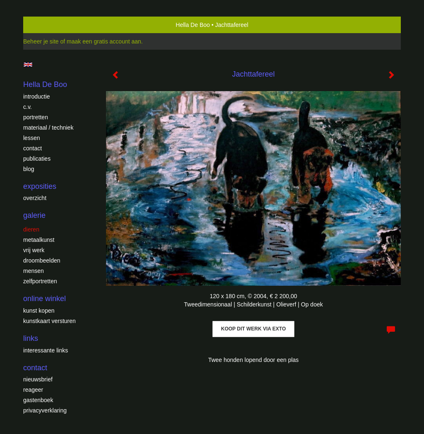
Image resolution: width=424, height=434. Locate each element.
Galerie (34, 215)
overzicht (34, 198)
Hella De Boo (193, 25)
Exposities (39, 186)
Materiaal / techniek (48, 127)
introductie (36, 96)
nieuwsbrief (38, 379)
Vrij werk (33, 250)
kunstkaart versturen (49, 321)
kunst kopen (39, 310)
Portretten (35, 117)
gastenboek (38, 400)
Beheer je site (41, 41)
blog (28, 169)
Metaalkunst (38, 239)
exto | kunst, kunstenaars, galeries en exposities (46, 25)
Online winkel (44, 298)
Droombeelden (41, 260)
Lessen (31, 138)
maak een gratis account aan (104, 41)
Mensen (33, 271)
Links (30, 338)
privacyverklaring (45, 410)
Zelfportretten (40, 281)
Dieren (31, 229)
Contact (32, 148)
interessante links (45, 350)
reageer (33, 389)
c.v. (27, 107)
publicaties (37, 158)
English (28, 64)
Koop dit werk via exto (253, 329)
